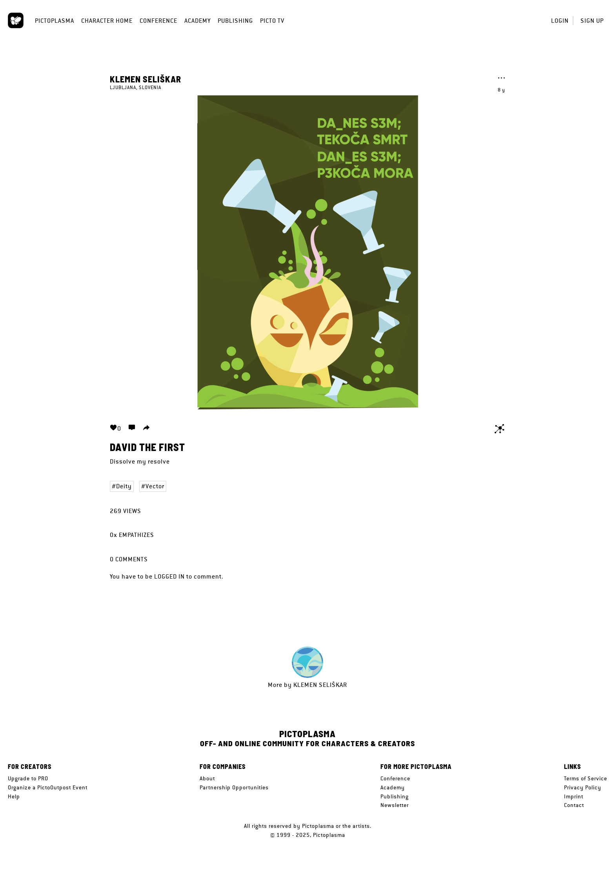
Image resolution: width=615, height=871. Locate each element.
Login (560, 20)
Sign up (592, 20)
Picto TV (272, 20)
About (207, 778)
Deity (124, 486)
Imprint (573, 796)
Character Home (107, 20)
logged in (169, 576)
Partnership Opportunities (234, 787)
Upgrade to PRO (28, 778)
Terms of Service (585, 778)
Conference (158, 20)
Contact (574, 805)
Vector (155, 486)
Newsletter (394, 805)
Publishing (235, 20)
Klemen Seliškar (145, 79)
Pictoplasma (54, 20)
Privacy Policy (582, 787)
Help (14, 796)
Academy (197, 20)
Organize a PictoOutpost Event (47, 787)
